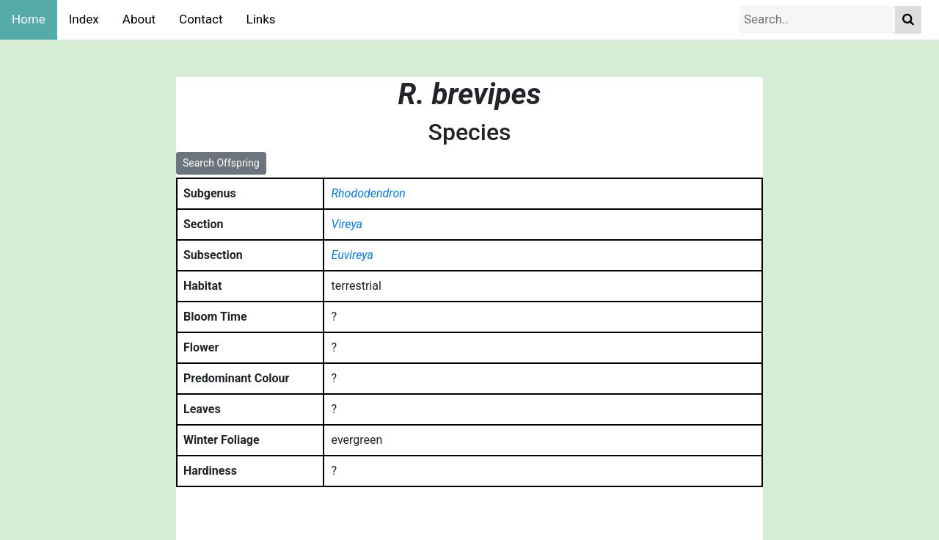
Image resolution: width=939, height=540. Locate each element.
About (139, 19)
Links (261, 19)
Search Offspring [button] (221, 163)
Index (84, 19)
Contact (200, 19)
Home (28, 19)
